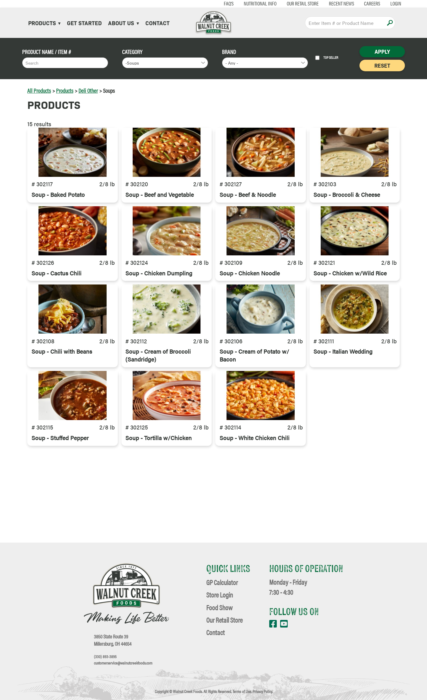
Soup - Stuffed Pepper (60, 513)
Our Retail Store (286, 3)
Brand (229, 52)
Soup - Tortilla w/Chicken (158, 513)
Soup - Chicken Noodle (250, 311)
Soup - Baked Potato (58, 213)
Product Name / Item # (46, 52)
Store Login (219, 594)
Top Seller (326, 57)
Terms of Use (242, 691)
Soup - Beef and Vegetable (159, 213)
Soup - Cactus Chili (56, 311)
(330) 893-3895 (105, 657)
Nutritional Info (243, 3)
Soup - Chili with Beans (61, 408)
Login (379, 3)
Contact (157, 23)
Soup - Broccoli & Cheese (346, 213)
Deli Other (88, 90)
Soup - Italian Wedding (342, 408)
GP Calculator (222, 582)
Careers (356, 3)
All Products (39, 90)
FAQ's (212, 3)
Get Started (84, 23)
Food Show (219, 607)
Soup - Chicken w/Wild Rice (350, 311)
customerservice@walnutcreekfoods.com (123, 663)
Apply (389, 23)
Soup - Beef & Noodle (248, 213)
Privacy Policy (262, 691)
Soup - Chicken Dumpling (158, 311)
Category (132, 52)
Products (44, 23)
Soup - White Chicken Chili (255, 513)
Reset (382, 65)
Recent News (325, 3)
